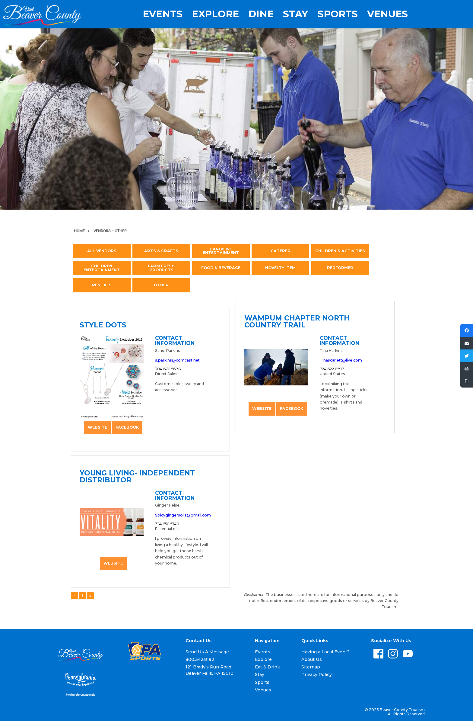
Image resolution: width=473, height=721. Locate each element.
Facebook (127, 427)
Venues (387, 14)
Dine (261, 14)
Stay (295, 14)
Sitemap (310, 667)
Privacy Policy (316, 674)
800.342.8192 (200, 659)
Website (97, 427)
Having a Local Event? (325, 652)
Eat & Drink (267, 667)
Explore (215, 14)
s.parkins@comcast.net (177, 360)
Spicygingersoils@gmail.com (183, 515)
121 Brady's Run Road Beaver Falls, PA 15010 (209, 670)
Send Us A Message (207, 652)
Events (163, 14)
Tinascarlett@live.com (341, 360)
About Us (311, 659)
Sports (338, 14)
